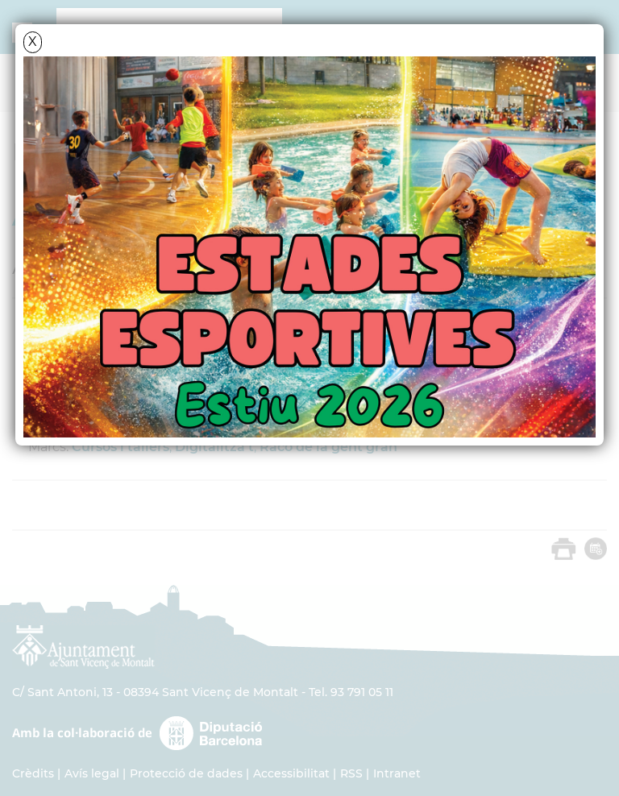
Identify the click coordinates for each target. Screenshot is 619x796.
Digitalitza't (214, 446)
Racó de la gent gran (328, 446)
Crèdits (33, 773)
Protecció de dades (186, 773)
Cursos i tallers (120, 446)
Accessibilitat (291, 773)
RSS (351, 773)
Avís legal (91, 773)
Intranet (397, 773)
